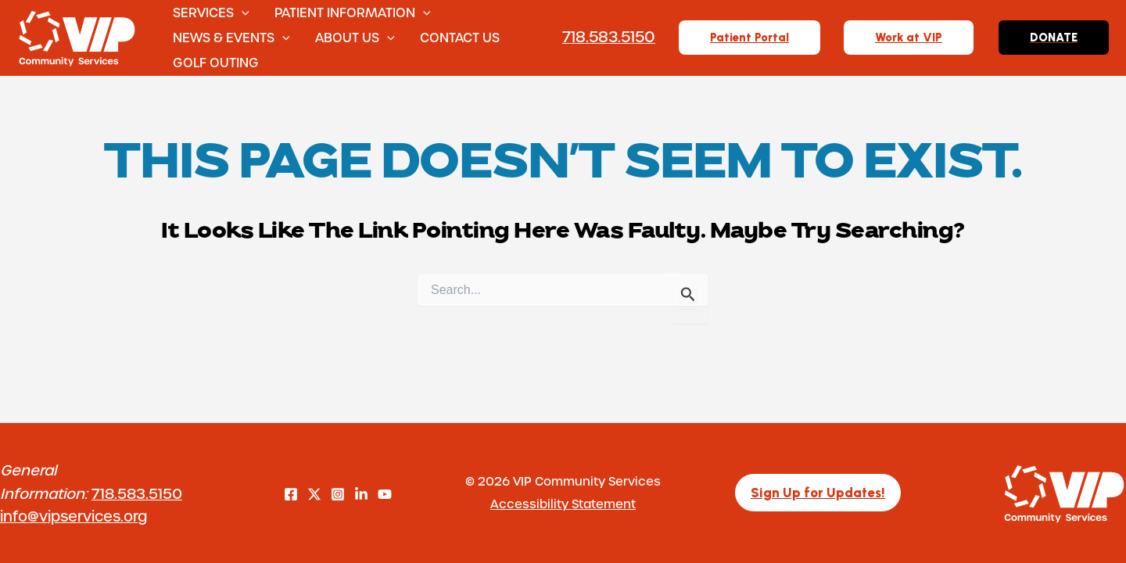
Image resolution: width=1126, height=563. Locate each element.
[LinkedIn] (361, 494)
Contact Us (460, 37)
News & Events (231, 37)
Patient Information (352, 12)
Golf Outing (216, 62)
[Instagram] (338, 494)
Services (211, 12)
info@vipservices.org (73, 515)
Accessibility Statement (563, 504)
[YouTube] (385, 494)
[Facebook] (291, 494)
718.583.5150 (136, 493)
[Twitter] (314, 494)
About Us (355, 37)
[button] (241, 12)
